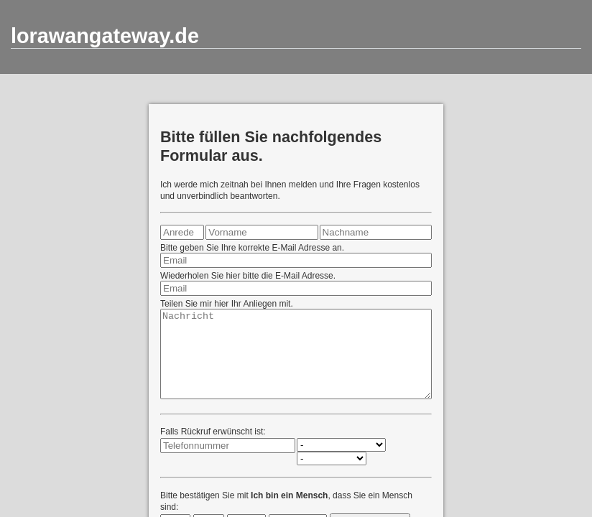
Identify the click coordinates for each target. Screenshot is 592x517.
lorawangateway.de (105, 35)
